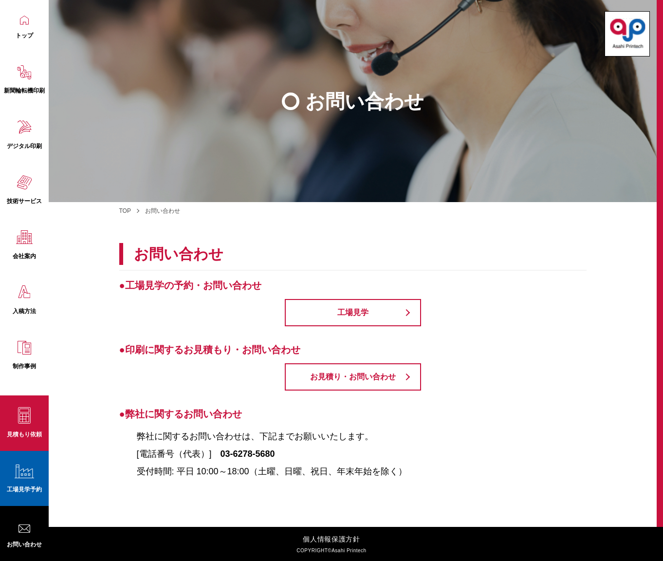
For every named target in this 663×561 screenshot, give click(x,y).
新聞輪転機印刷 (24, 79)
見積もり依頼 (24, 434)
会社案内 (24, 245)
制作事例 (24, 355)
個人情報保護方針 (331, 539)
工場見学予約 (24, 489)
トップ (24, 27)
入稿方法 (24, 300)
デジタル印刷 (24, 135)
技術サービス (24, 190)
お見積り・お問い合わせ (353, 377)
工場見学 (352, 312)
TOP (125, 210)
